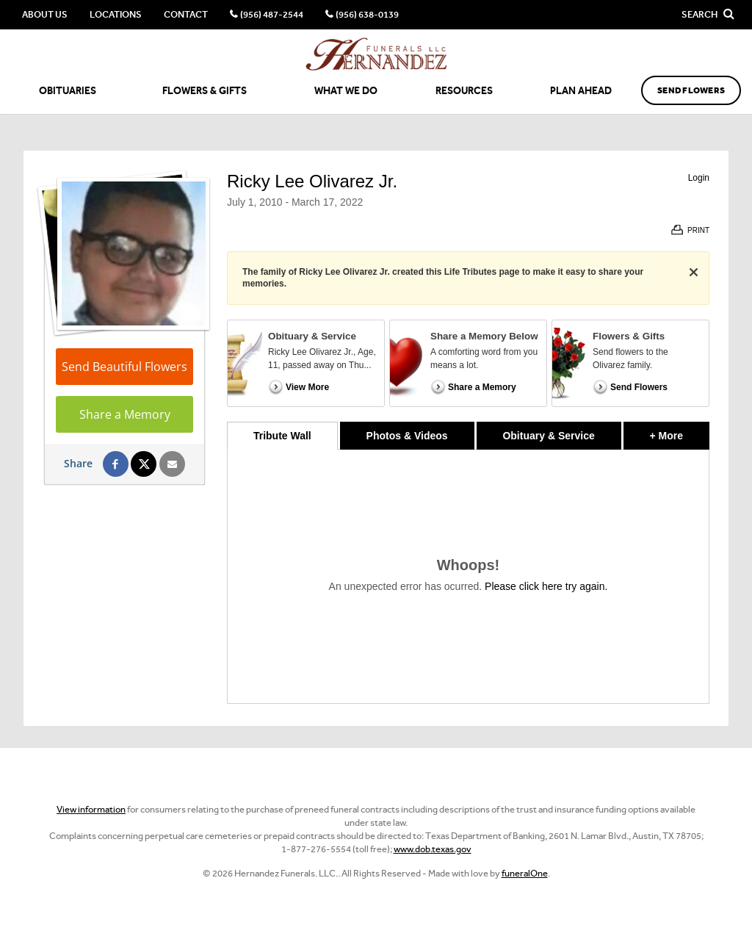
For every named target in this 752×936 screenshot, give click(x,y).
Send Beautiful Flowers (124, 367)
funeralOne (525, 873)
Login (698, 178)
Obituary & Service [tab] (548, 436)
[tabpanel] (468, 576)
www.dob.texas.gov (432, 848)
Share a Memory (124, 414)
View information (91, 809)
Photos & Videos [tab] (407, 436)
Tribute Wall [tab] (282, 436)
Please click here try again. (546, 586)
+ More (679, 432)
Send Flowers (691, 90)
